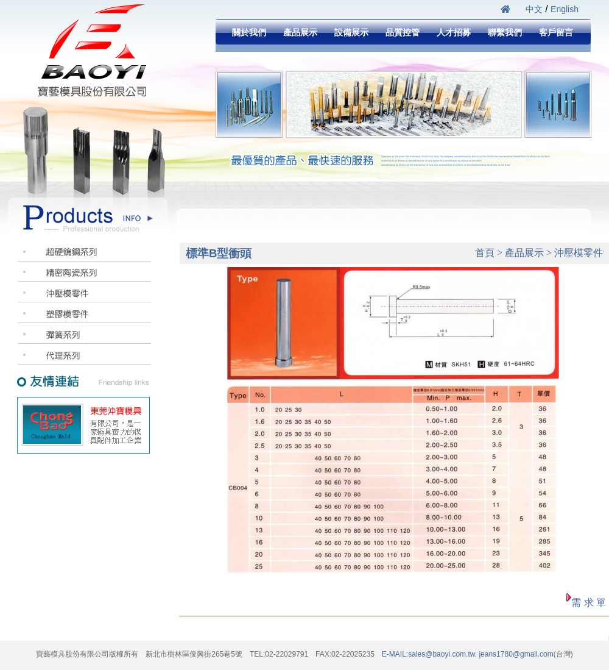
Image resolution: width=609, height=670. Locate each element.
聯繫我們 (505, 32)
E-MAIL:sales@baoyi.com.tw (428, 654)
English (565, 9)
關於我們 (249, 32)
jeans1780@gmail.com (515, 654)
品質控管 (402, 32)
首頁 (485, 253)
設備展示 (351, 32)
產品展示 (300, 32)
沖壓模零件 (578, 253)
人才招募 (454, 32)
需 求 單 (588, 602)
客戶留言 (556, 32)
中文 (534, 9)
